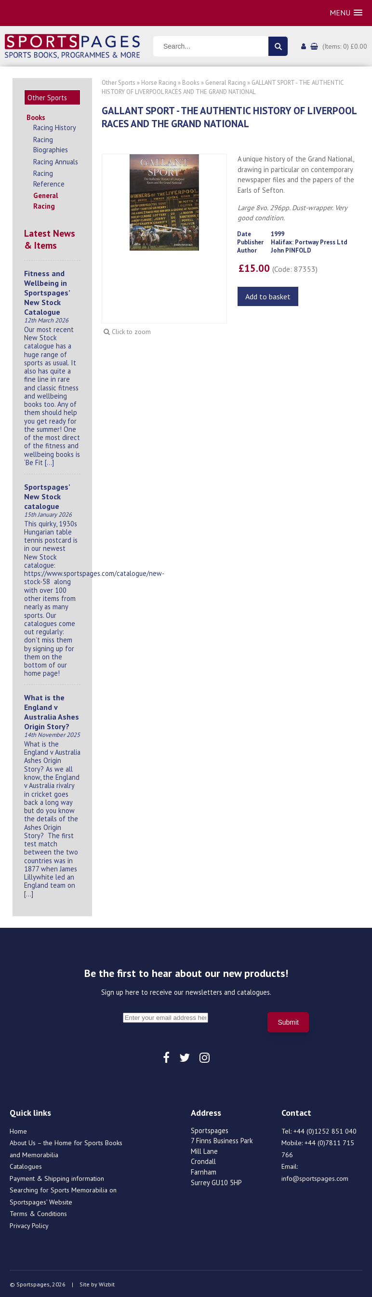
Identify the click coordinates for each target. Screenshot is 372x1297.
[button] (346, 13)
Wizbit (107, 1282)
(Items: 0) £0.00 (344, 46)
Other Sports (118, 83)
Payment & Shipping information (57, 1177)
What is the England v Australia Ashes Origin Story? (51, 710)
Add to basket (268, 296)
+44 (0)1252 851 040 (325, 1129)
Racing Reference (49, 177)
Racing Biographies (50, 143)
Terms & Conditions (38, 1212)
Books (36, 115)
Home (18, 1129)
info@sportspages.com (314, 1177)
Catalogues (26, 1165)
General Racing (45, 199)
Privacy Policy (29, 1224)
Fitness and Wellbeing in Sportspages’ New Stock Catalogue (47, 291)
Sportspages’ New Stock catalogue (47, 495)
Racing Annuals (55, 160)
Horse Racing (158, 83)
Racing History (54, 126)
